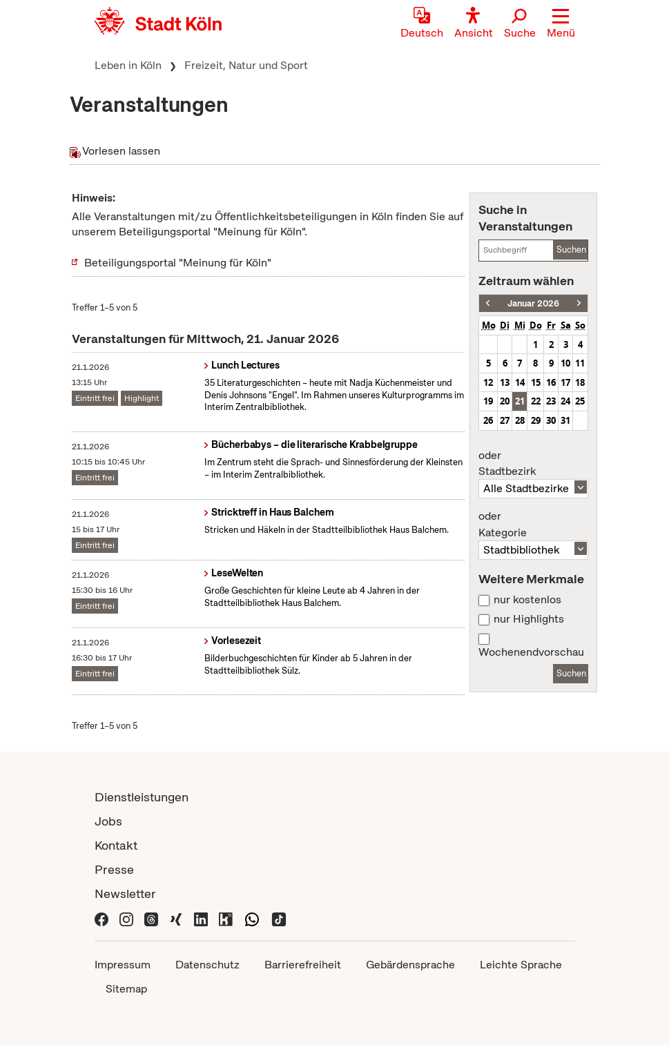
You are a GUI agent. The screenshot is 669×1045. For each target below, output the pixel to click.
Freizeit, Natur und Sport (246, 65)
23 (551, 401)
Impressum (123, 964)
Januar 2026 (533, 303)
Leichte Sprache (521, 964)
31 (565, 420)
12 (488, 382)
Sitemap (126, 988)
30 (551, 420)
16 (551, 382)
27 (505, 420)
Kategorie (533, 524)
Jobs (108, 821)
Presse (114, 869)
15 (536, 382)
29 (536, 420)
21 (520, 401)
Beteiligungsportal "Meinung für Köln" (177, 262)
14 (520, 382)
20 (505, 401)
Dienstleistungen (141, 797)
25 (580, 401)
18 (580, 382)
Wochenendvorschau (531, 652)
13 (505, 382)
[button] (561, 24)
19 (488, 401)
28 (520, 420)
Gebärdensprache (410, 964)
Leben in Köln (128, 65)
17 (565, 382)
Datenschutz (207, 964)
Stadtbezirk (533, 464)
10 (565, 363)
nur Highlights (529, 619)
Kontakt (116, 845)
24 (565, 401)
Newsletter (125, 893)
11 (580, 363)
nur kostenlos (527, 599)
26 (488, 420)
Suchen (571, 249)
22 (536, 401)
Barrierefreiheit (302, 964)
